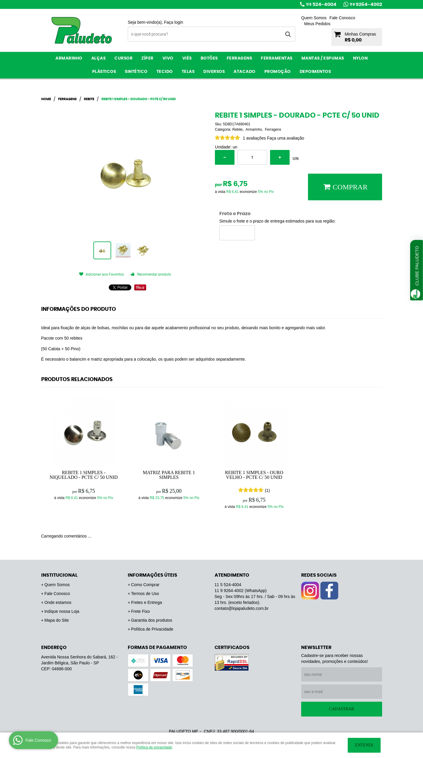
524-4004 (321, 4)
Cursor (123, 58)
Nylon (360, 58)
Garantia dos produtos (151, 620)
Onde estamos (57, 602)
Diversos (214, 72)
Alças (98, 58)
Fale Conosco (342, 17)
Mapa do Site (56, 620)
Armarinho (68, 58)
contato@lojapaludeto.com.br (242, 608)
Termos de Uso (145, 593)
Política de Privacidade (152, 629)
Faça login (173, 22)
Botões (209, 58)
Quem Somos (314, 17)
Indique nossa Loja (61, 611)
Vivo (167, 58)
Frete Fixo (140, 611)
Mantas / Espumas (322, 58)
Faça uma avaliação (285, 138)
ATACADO (245, 72)
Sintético (136, 72)
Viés (187, 58)
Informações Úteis (152, 575)
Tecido (165, 72)
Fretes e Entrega (146, 602)
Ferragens (239, 58)
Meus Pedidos (317, 23)
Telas (188, 72)
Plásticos (104, 72)
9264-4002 (366, 4)
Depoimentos (315, 72)
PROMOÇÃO (277, 72)
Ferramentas (277, 58)
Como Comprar (145, 584)
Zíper (147, 58)
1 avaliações (254, 138)
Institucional (59, 575)
